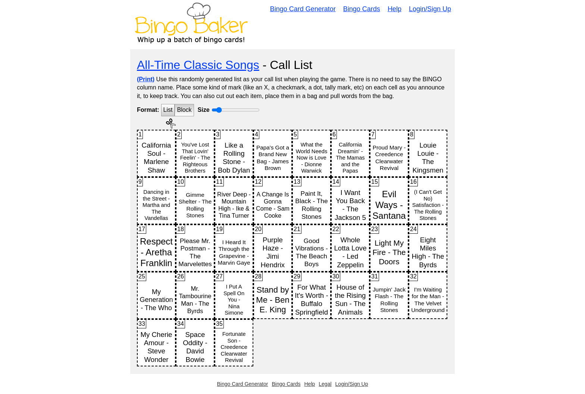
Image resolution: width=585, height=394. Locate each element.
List (168, 110)
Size (204, 110)
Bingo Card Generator (303, 9)
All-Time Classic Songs (198, 65)
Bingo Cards (361, 9)
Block (184, 110)
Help (394, 9)
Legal (325, 384)
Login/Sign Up (430, 9)
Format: (148, 110)
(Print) (145, 79)
